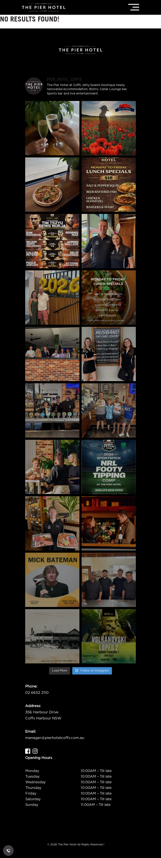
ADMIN (109, 844)
